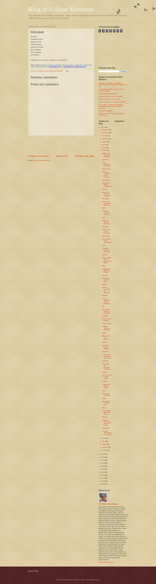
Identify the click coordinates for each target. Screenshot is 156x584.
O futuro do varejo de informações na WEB (112, 102)
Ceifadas (105, 255)
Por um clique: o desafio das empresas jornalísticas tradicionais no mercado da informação (111, 106)
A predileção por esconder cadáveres (106, 366)
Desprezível (105, 428)
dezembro (105, 130)
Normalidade (106, 236)
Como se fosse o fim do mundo (106, 376)
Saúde (104, 398)
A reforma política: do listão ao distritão (111, 96)
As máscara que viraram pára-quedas (106, 356)
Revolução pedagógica (106, 111)
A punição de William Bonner (106, 386)
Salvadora (105, 351)
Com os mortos (106, 323)
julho (104, 145)
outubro (104, 136)
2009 (102, 484)
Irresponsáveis (106, 169)
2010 (102, 481)
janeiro (104, 450)
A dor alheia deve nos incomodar (106, 311)
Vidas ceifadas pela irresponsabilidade (106, 260)
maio (104, 438)
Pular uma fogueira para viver (106, 222)
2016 (102, 463)
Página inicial (61, 156)
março (104, 444)
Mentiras (104, 189)
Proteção (105, 316)
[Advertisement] (61, 145)
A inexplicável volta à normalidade (106, 240)
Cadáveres (105, 361)
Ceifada (104, 372)
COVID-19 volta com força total (106, 250)
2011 (102, 478)
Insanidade (105, 198)
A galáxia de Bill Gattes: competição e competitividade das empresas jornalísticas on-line (113, 84)
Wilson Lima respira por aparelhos (106, 154)
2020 (102, 127)
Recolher (105, 417)
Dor (103, 306)
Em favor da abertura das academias (106, 203)
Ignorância (105, 159)
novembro (105, 133)
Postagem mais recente (38, 156)
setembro (105, 139)
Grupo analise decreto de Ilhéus (106, 412)
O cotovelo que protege (106, 319)
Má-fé (104, 208)
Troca (104, 390)
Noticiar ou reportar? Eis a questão (109, 99)
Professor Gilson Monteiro (109, 504)
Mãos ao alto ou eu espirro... (106, 337)
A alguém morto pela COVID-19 (106, 328)
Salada (104, 284)
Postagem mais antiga (84, 156)
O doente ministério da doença (106, 212)
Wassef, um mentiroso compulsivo (106, 194)
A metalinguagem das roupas (108, 93)
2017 (102, 460)
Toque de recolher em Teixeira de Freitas (106, 422)
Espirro (104, 333)
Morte (104, 266)
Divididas (105, 295)
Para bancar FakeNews (106, 394)
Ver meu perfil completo (106, 562)
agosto (104, 142)
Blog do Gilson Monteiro (61, 9)
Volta (103, 245)
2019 (102, 454)
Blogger (97, 580)
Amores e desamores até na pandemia (106, 301)
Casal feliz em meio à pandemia (106, 231)
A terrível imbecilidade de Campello (106, 432)
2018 (102, 457)
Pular (103, 217)
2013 (102, 472)
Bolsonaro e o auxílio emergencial (106, 184)
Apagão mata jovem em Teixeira (106, 270)
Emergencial (106, 180)
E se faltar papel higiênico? (106, 346)
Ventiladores (106, 150)
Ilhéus (104, 407)
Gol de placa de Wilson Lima (106, 403)
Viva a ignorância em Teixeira (106, 164)
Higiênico (105, 342)
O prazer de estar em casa (105, 279)
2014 (102, 469)
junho (104, 148)
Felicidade (105, 227)
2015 (102, 466)
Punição (104, 381)
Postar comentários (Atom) (42, 160)
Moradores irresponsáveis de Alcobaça (106, 174)
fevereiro (105, 447)
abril (103, 441)
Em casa (104, 275)
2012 (102, 475)
